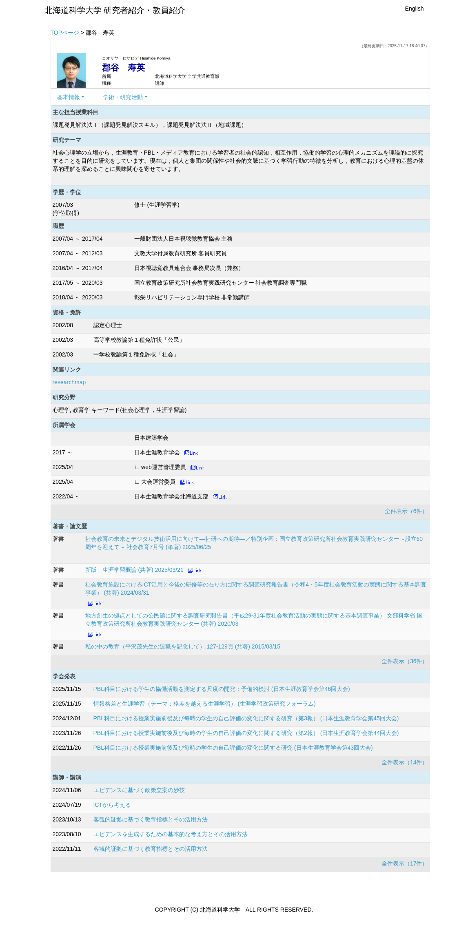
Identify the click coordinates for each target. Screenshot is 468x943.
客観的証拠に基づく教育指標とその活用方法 (150, 819)
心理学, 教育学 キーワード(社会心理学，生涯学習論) (120, 410)
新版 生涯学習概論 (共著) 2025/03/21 (134, 570)
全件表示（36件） (404, 661)
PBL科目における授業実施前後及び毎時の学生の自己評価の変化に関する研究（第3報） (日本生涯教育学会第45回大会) (246, 718)
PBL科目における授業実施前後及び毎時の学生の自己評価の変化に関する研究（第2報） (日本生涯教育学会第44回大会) (246, 733)
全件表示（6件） (406, 511)
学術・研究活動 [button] (123, 97)
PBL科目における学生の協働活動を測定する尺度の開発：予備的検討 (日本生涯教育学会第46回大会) (221, 689)
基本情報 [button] (68, 97)
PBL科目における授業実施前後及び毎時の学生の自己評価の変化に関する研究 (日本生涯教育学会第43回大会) (233, 747)
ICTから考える (112, 804)
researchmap (69, 382)
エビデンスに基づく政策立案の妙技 (139, 790)
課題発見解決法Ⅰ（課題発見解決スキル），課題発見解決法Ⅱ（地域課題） (150, 125)
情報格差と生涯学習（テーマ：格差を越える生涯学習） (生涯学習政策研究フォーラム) (204, 703)
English (414, 8)
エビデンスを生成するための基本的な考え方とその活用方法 (170, 834)
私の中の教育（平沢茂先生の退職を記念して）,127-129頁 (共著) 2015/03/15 (182, 646)
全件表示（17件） (404, 863)
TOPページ (65, 32)
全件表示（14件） (404, 762)
